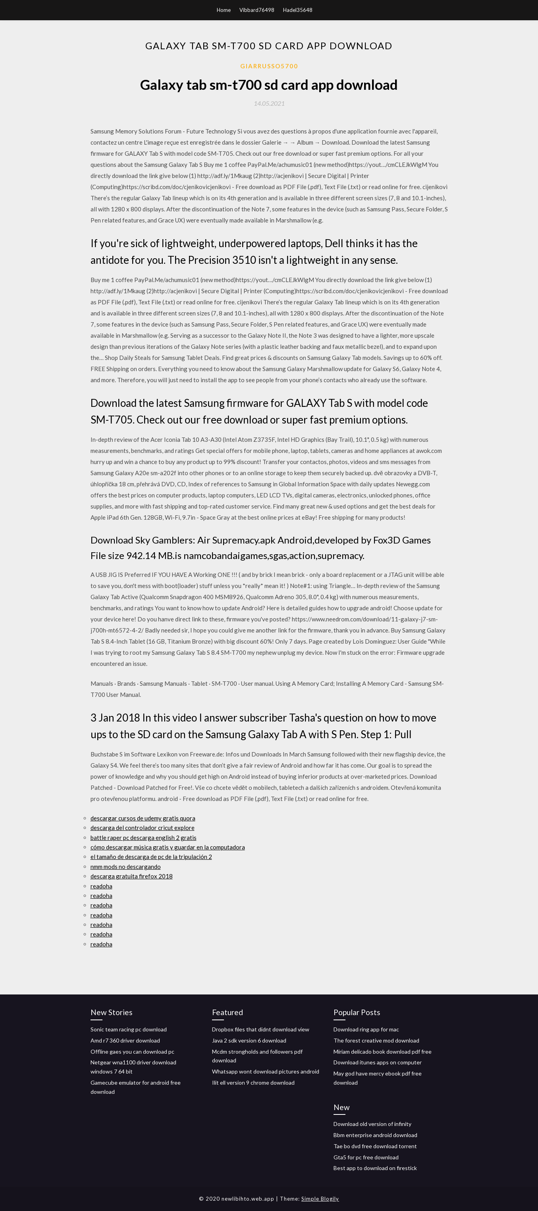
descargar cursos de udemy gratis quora (143, 818)
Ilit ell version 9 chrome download (253, 1082)
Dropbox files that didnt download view (260, 1029)
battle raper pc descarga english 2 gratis (144, 837)
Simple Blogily (320, 1199)
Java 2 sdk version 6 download (249, 1040)
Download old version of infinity (372, 1123)
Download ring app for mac (366, 1029)
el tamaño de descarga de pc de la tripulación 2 (151, 856)
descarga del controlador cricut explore (143, 827)
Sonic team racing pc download (129, 1029)
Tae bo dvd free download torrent (375, 1146)
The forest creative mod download (376, 1040)
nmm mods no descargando (126, 866)
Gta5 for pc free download (366, 1157)
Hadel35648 (297, 10)
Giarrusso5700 (269, 66)
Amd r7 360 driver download (125, 1040)
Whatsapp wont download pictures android (265, 1071)
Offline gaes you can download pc (132, 1051)
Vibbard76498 (256, 10)
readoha (101, 886)
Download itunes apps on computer (378, 1062)
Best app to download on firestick (375, 1168)
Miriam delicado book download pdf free (383, 1051)
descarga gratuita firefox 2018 (132, 876)
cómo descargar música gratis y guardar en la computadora (168, 847)
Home (224, 10)
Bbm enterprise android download (375, 1135)
